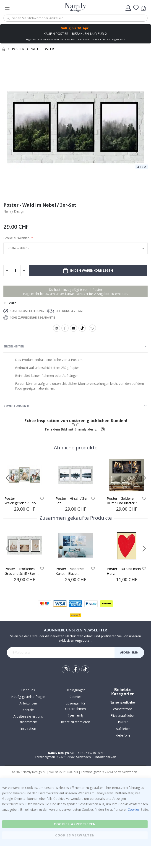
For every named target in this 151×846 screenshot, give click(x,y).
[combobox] (75, 18)
